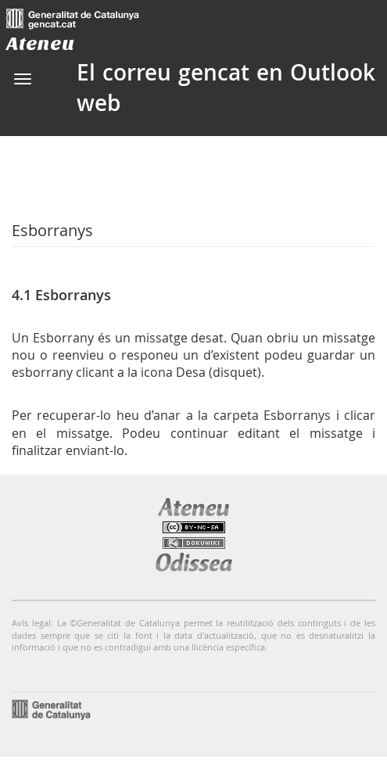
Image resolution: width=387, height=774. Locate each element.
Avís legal (31, 623)
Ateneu (40, 43)
